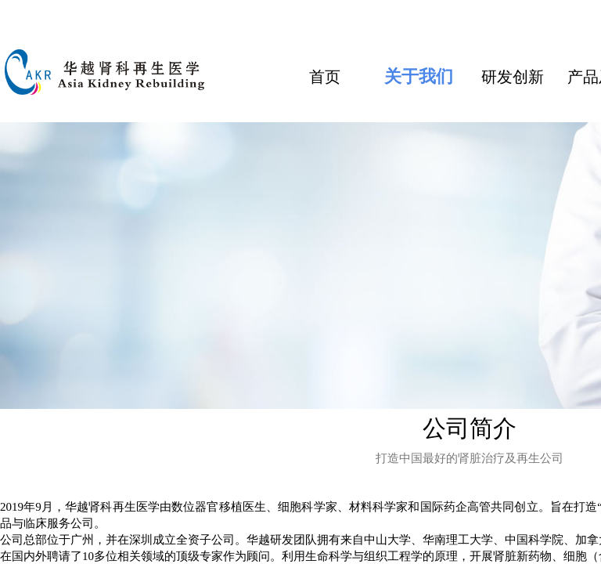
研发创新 (512, 76)
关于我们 (418, 76)
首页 (324, 76)
